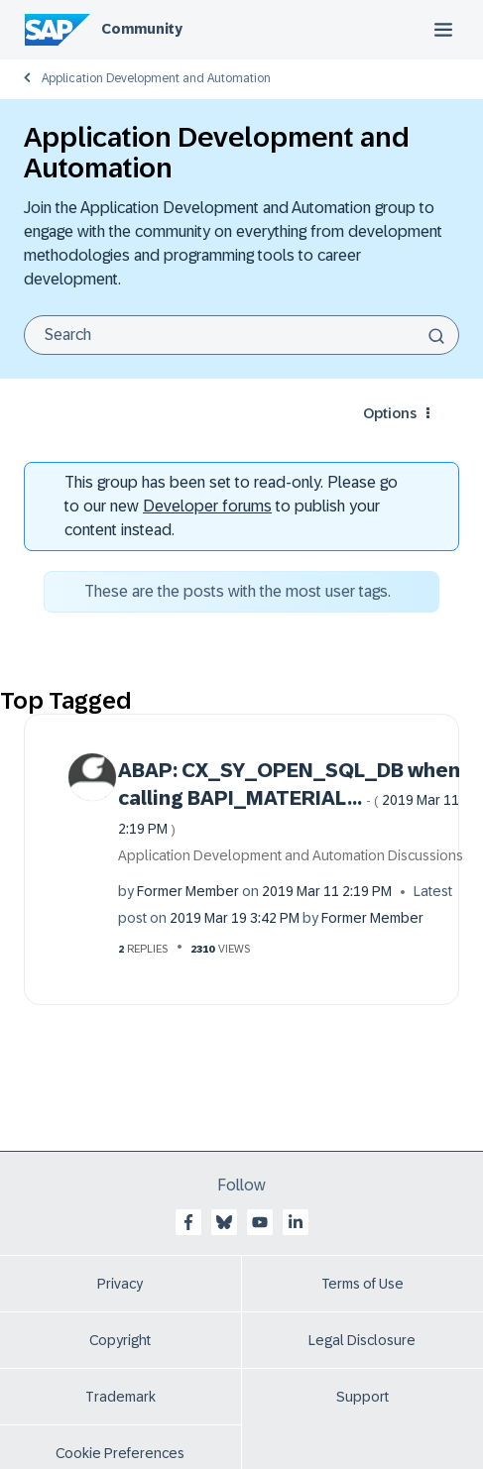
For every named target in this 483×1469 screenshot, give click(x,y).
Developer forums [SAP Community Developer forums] (207, 506)
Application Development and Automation (156, 78)
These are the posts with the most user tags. (237, 591)
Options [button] (390, 413)
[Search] (241, 335)
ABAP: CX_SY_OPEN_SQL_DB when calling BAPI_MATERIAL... (289, 798)
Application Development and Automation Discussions (290, 855)
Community (141, 29)
